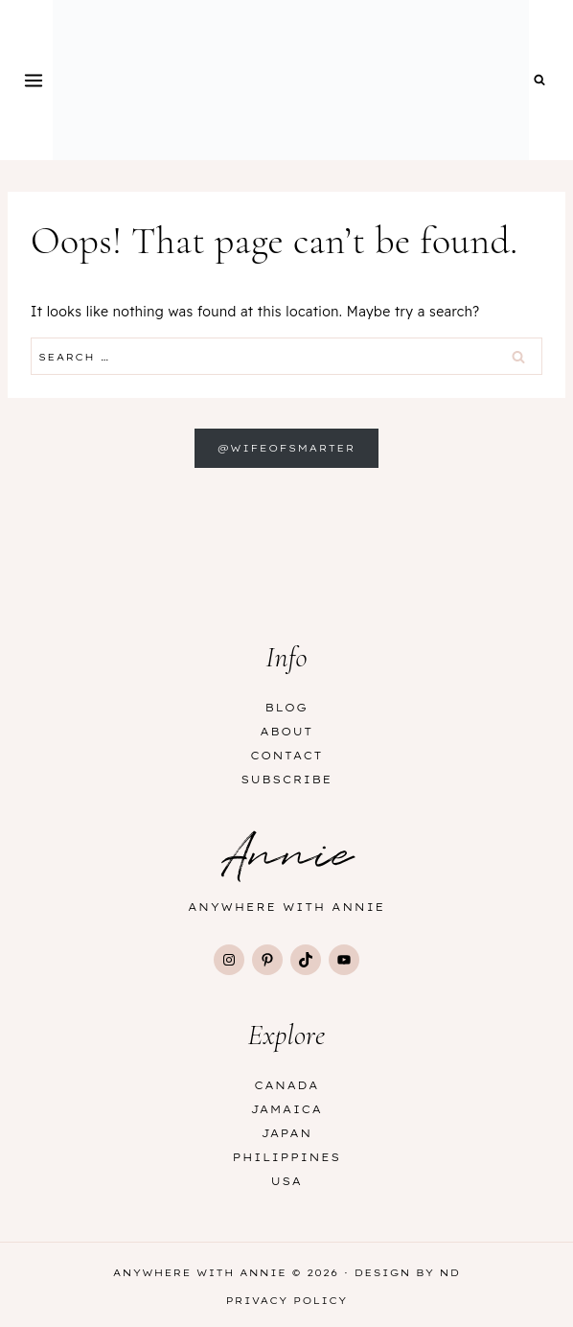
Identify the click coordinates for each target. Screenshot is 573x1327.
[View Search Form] (539, 80)
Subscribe (286, 779)
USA (287, 1181)
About (286, 731)
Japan (286, 1133)
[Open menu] (34, 80)
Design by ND (408, 1273)
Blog (287, 707)
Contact (286, 755)
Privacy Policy (286, 1300)
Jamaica (287, 1109)
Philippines (287, 1157)
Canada (286, 1085)
